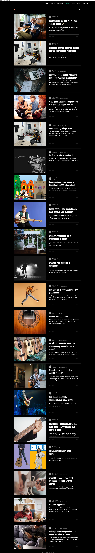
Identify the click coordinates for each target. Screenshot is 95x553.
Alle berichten (17, 9)
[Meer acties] (78, 17)
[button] (79, 10)
